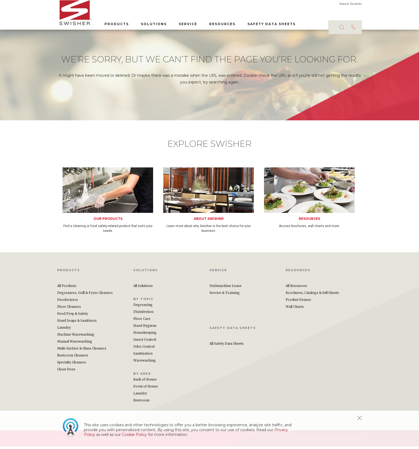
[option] (113, 202)
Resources (220, 24)
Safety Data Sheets (269, 24)
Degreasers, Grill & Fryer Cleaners (85, 295)
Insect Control (144, 342)
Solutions (152, 24)
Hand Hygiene (145, 328)
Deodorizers (67, 302)
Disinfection (143, 314)
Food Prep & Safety (72, 316)
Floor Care (141, 321)
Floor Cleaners (69, 309)
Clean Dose (66, 372)
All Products (66, 288)
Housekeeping (145, 335)
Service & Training (225, 295)
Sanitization (143, 356)
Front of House (145, 389)
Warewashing (144, 363)
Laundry (64, 330)
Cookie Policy (134, 434)
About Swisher (350, 4)
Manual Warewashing (74, 344)
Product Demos (298, 302)
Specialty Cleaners (71, 365)
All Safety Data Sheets (227, 346)
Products (114, 24)
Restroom (141, 403)
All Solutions (143, 288)
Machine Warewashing (75, 337)
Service (186, 24)
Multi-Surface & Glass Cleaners (81, 351)
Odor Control (143, 349)
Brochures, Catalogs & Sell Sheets (312, 295)
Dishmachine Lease (226, 288)
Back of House (145, 382)
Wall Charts (295, 309)
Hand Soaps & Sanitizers (77, 323)
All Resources (296, 288)
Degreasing (143, 307)
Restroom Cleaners (72, 358)
